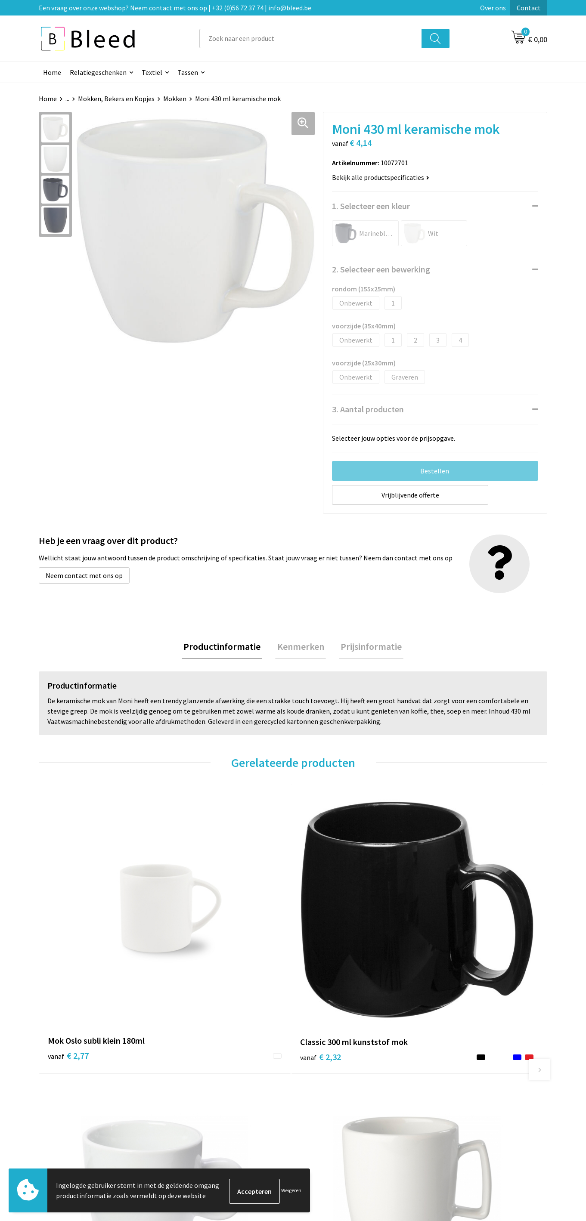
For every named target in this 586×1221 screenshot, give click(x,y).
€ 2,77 (68, 932)
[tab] (225, 647)
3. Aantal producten (368, 409)
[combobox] (310, 38)
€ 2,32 (195, 932)
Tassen (187, 72)
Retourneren (322, 1100)
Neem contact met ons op (84, 575)
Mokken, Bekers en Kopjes (116, 98)
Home (52, 72)
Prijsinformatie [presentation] (367, 647)
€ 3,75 (449, 932)
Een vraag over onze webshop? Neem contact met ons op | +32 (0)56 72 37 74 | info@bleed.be (175, 7)
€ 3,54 (322, 932)
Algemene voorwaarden (464, 1061)
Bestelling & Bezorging (338, 1074)
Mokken (174, 98)
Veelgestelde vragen (208, 1074)
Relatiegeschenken (98, 72)
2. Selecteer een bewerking (381, 269)
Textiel (152, 72)
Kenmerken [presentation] (300, 647)
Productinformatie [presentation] (225, 647)
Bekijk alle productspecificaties (380, 177)
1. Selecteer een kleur (371, 206)
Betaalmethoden (329, 1087)
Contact (529, 7)
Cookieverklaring (455, 1074)
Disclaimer (445, 1100)
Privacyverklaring (455, 1087)
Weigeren (291, 1191)
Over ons (493, 7)
